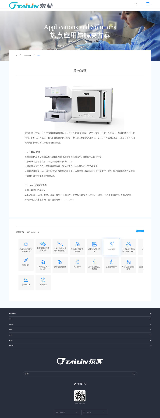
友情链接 (60, 399)
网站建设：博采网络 (85, 406)
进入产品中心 (134, 232)
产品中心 (12, 302)
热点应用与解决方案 (33, 56)
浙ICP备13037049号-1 (101, 406)
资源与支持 (13, 308)
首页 (17, 56)
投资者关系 (13, 334)
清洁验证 (51, 56)
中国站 (87, 399)
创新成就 (12, 321)
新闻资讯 (12, 314)
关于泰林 (12, 327)
